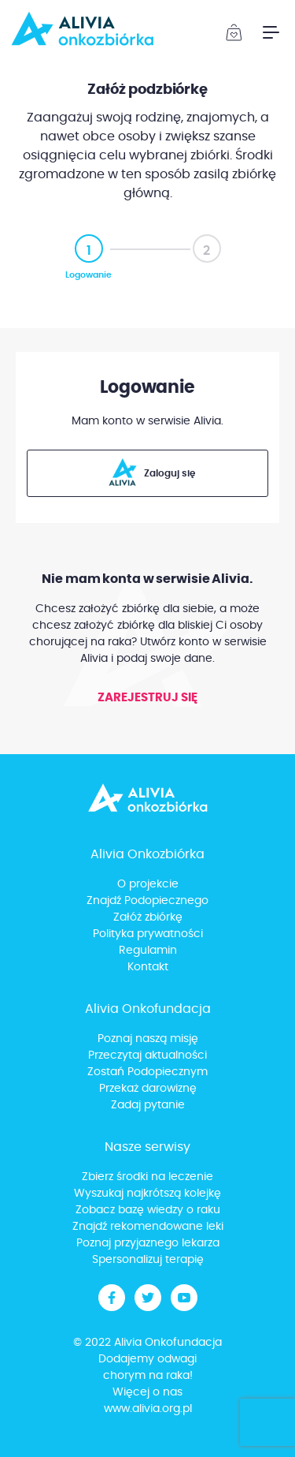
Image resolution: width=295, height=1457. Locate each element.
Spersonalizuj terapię (148, 1259)
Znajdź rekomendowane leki (147, 1226)
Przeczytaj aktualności (147, 1055)
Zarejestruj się (147, 698)
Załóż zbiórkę (148, 917)
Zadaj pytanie (148, 1105)
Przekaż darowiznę (148, 1088)
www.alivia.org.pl (148, 1408)
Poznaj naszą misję (148, 1038)
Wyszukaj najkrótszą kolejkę (147, 1193)
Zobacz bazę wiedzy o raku (148, 1210)
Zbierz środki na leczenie (147, 1176)
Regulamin (148, 950)
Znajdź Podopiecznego (147, 900)
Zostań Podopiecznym (147, 1072)
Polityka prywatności (148, 934)
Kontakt (147, 967)
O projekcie (148, 884)
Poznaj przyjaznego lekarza (147, 1243)
